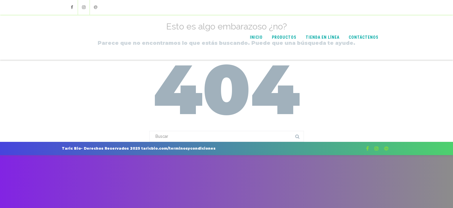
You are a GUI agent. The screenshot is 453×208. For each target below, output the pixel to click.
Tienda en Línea (322, 37)
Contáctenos (363, 37)
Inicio (256, 37)
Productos (284, 37)
